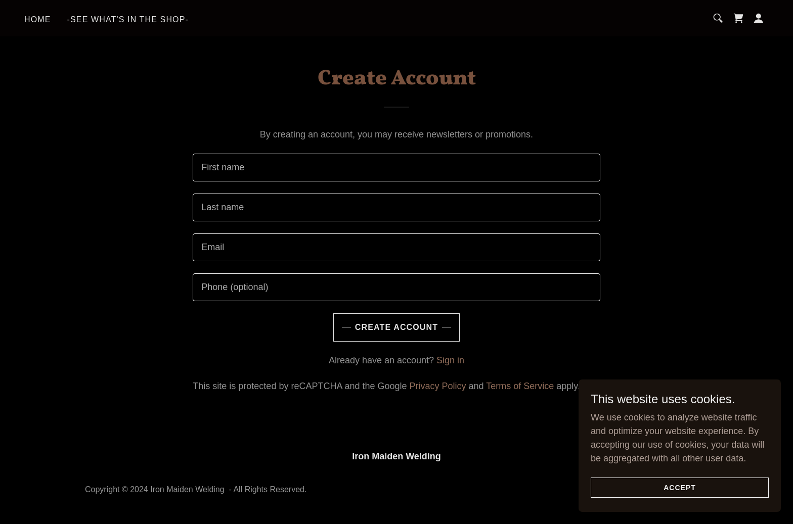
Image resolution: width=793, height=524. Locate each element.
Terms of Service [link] (520, 386)
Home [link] (37, 19)
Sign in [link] (450, 360)
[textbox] (396, 167)
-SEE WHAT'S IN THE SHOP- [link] (128, 19)
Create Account (396, 327)
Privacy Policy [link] (438, 386)
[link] (738, 18)
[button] (758, 18)
